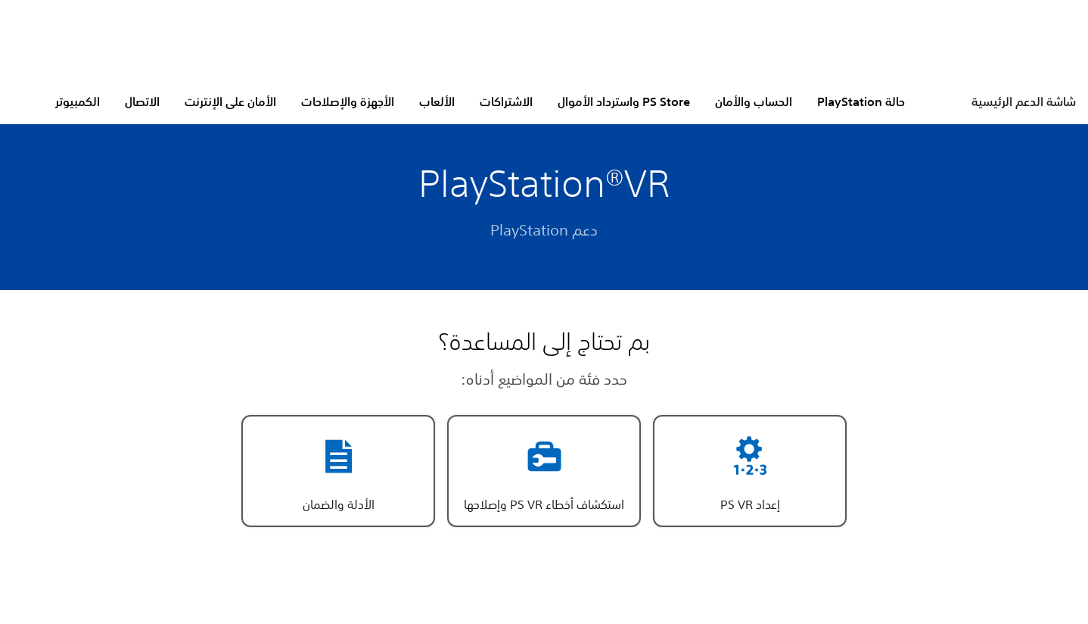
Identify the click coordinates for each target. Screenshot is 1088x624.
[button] (750, 471)
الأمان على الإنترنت (230, 101)
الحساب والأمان (753, 101)
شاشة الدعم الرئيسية (1023, 101)
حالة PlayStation (861, 101)
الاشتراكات (506, 101)
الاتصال (142, 101)
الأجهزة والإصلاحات (347, 101)
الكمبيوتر (77, 101)
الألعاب (437, 101)
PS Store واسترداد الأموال (624, 101)
